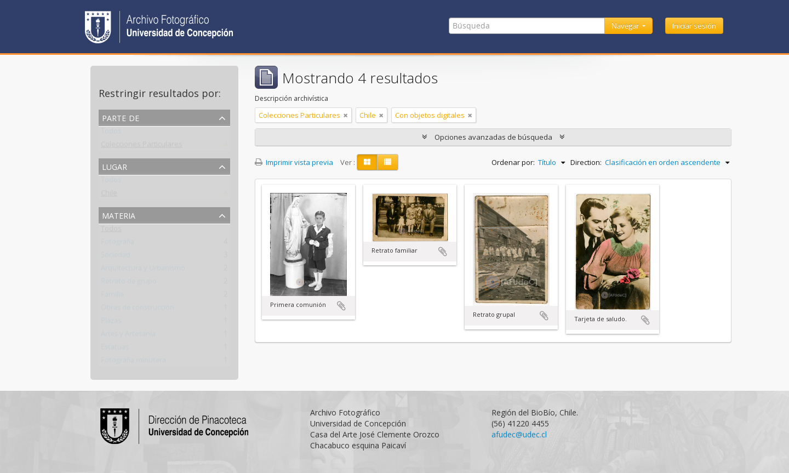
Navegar (626, 26)
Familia (112, 296)
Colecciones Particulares (141, 146)
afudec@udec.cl (519, 434)
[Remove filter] (346, 115)
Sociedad (115, 257)
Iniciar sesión (694, 26)
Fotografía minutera (133, 362)
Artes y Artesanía (128, 336)
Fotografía (117, 244)
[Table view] (387, 162)
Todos (111, 133)
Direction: (586, 162)
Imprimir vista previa (294, 162)
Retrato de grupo (129, 283)
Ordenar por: (513, 162)
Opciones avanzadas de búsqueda (493, 137)
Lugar (114, 165)
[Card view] (367, 162)
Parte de (120, 117)
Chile (109, 195)
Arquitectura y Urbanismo (143, 270)
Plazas (111, 323)
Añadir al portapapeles (341, 305)
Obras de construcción (137, 310)
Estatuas (115, 349)
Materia (118, 214)
